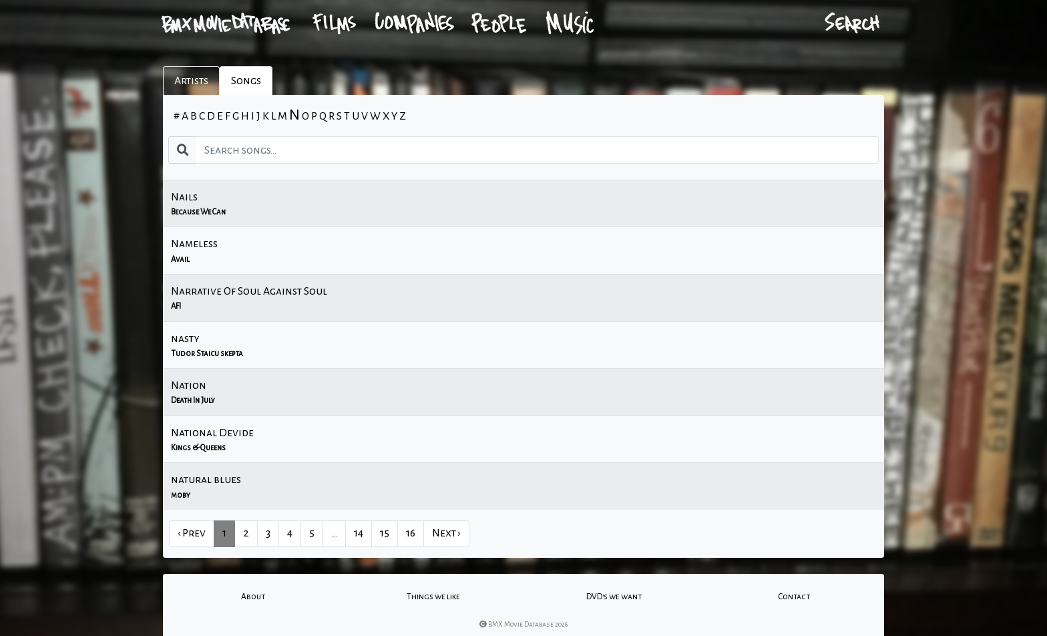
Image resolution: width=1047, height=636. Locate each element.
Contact (794, 596)
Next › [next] (446, 533)
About (253, 596)
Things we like (433, 596)
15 (384, 533)
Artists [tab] (191, 81)
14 (358, 533)
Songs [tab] (246, 81)
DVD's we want (614, 596)
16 (410, 533)
